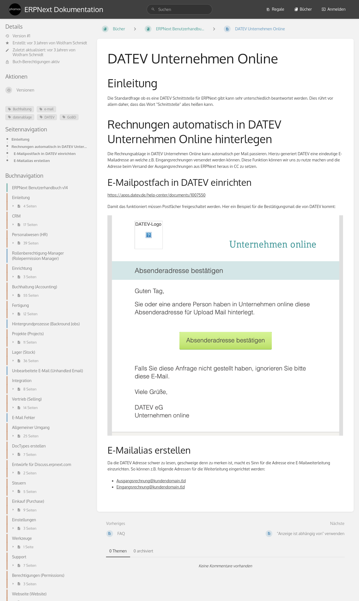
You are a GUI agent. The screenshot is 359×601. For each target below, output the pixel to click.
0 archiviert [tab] (143, 551)
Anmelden (334, 9)
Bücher (303, 9)
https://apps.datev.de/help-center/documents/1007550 (156, 195)
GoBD (69, 117)
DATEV (47, 117)
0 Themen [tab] (118, 551)
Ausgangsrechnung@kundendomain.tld (151, 480)
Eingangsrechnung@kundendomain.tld (150, 487)
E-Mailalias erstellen (32, 160)
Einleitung (20, 139)
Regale (275, 9)
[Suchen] (153, 9)
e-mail (46, 109)
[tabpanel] (225, 566)
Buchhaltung (19, 109)
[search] (179, 9)
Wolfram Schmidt (71, 42)
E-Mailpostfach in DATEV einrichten (45, 153)
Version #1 (17, 36)
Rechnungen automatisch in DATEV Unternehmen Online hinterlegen (49, 146)
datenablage (20, 117)
